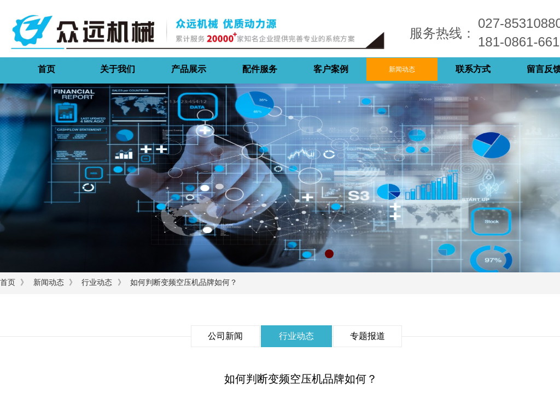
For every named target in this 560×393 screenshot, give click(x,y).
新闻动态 (402, 69)
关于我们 (117, 69)
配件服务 (259, 69)
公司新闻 (225, 336)
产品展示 (188, 69)
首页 (46, 69)
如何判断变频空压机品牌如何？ (183, 282)
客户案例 (330, 69)
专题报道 (367, 336)
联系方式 (473, 69)
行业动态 (96, 282)
